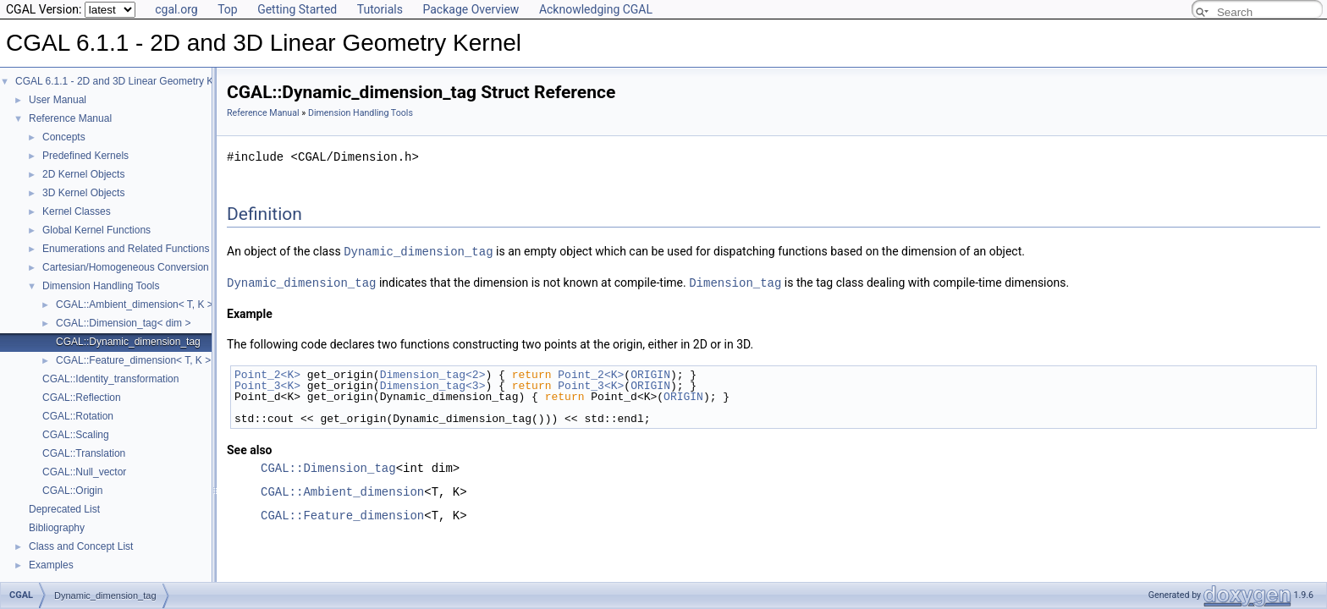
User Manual (57, 100)
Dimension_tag (735, 281)
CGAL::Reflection (81, 397)
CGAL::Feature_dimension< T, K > (133, 360)
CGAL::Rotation (77, 416)
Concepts (63, 137)
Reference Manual (70, 118)
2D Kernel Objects (83, 174)
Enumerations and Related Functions (125, 249)
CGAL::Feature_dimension (342, 514)
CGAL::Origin (72, 491)
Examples (51, 565)
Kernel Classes (76, 211)
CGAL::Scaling (75, 435)
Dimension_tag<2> (433, 373)
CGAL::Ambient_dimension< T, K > (134, 304)
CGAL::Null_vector (84, 472)
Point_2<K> (267, 373)
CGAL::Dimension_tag (328, 466)
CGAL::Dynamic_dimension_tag (128, 342)
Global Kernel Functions (96, 230)
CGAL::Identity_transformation (110, 379)
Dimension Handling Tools (101, 286)
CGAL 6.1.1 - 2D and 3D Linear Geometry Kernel (125, 81)
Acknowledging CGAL (595, 9)
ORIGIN (650, 373)
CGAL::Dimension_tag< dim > (123, 323)
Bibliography (57, 528)
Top (227, 9)
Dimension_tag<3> (433, 384)
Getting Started (297, 9)
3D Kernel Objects (83, 193)
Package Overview (470, 9)
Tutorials (380, 9)
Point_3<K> (267, 384)
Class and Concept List (81, 546)
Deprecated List (64, 509)
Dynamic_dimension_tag (418, 251)
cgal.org (176, 9)
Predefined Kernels (85, 156)
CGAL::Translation (83, 453)
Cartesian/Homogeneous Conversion (125, 267)
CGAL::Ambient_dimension (342, 490)
